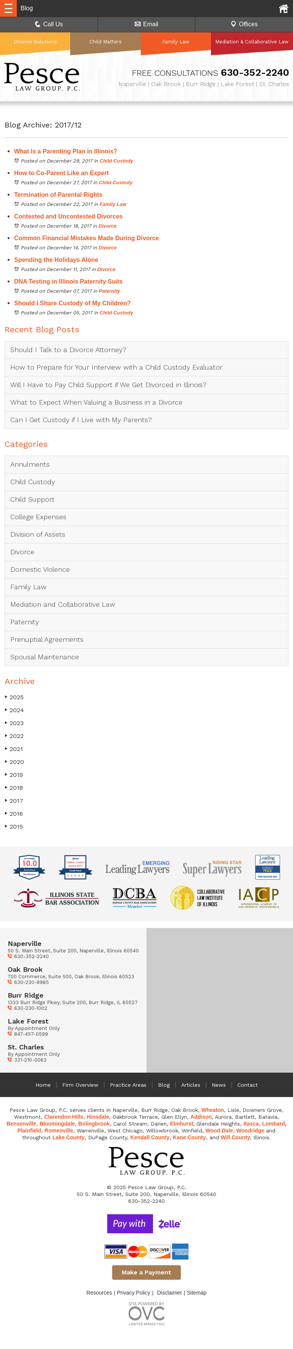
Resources (99, 1293)
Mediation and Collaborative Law (62, 604)
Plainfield (29, 1130)
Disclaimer (169, 1293)
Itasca (251, 1124)
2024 (14, 710)
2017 (14, 800)
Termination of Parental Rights (58, 194)
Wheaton (212, 1110)
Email (146, 24)
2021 (14, 749)
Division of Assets (37, 534)
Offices (244, 24)
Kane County (189, 1137)
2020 (14, 761)
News (219, 1085)
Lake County (69, 1137)
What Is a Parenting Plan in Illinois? (65, 151)
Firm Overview (80, 1085)
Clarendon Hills (64, 1117)
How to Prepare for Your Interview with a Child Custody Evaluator (116, 367)
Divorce (107, 226)
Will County (235, 1137)
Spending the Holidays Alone (56, 260)
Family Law (175, 42)
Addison (201, 1117)
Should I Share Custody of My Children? (72, 303)
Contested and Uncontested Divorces (68, 216)
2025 (14, 697)
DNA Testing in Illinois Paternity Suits (68, 281)
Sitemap (196, 1293)
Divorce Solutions (35, 42)
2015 (14, 826)
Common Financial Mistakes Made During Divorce (86, 238)
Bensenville (21, 1124)
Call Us (49, 24)
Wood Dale (219, 1130)
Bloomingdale (57, 1124)
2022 (14, 736)
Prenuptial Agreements (47, 639)
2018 (14, 787)
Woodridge (250, 1130)
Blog (164, 1085)
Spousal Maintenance (44, 657)
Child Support (32, 499)
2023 (14, 723)
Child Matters (105, 42)
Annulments (30, 464)
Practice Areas (128, 1085)
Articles (190, 1085)
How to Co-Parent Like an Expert (61, 173)
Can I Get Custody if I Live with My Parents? (82, 420)
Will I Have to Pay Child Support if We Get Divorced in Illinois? (108, 385)
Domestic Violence (40, 569)
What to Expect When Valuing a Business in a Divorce (96, 402)
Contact (247, 1085)
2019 (14, 774)
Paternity (109, 291)
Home (43, 1085)
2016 (14, 813)
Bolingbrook (93, 1124)
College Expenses (38, 517)
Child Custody (116, 161)
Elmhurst (181, 1124)
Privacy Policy (133, 1293)
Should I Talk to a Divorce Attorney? (68, 350)
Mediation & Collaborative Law (251, 42)
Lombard (273, 1124)
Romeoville (59, 1130)
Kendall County (150, 1137)
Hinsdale (98, 1117)
